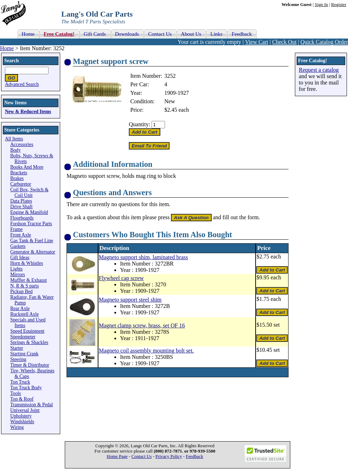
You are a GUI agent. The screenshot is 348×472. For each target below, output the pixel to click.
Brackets (18, 172)
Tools (15, 393)
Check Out (284, 42)
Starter (16, 348)
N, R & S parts (24, 286)
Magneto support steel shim (130, 300)
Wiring (17, 427)
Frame (16, 229)
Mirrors (17, 274)
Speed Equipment (27, 331)
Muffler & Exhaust (28, 280)
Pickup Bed (21, 291)
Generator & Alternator (32, 252)
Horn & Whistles (26, 263)
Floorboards (22, 218)
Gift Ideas (19, 257)
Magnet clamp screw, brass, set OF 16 (142, 325)
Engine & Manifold (29, 212)
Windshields (22, 421)
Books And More (27, 167)
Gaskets (17, 246)
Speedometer (22, 336)
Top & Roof (22, 399)
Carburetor (20, 184)
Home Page (117, 456)
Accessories (21, 144)
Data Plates (21, 201)
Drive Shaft (21, 206)
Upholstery (21, 416)
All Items (14, 138)
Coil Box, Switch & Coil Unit (29, 192)
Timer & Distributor (29, 365)
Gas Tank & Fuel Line (31, 240)
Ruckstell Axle (24, 314)
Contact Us (141, 456)
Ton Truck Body (26, 387)
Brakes (17, 178)
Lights (16, 269)
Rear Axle (20, 308)
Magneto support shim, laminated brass (143, 257)
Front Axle (20, 235)
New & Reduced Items (28, 111)
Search (11, 60)
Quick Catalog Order (324, 42)
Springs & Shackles (29, 342)
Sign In (321, 4)
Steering (18, 359)
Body (15, 150)
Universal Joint (25, 410)
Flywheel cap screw (121, 278)
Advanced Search (22, 84)
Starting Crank (24, 353)
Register (338, 4)
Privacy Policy (168, 456)
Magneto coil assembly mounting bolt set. (146, 351)
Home (7, 48)
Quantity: (139, 124)
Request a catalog (319, 70)
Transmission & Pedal (31, 404)
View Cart (256, 42)
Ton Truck (20, 382)
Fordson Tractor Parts (31, 223)
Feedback (194, 456)
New (169, 101)
